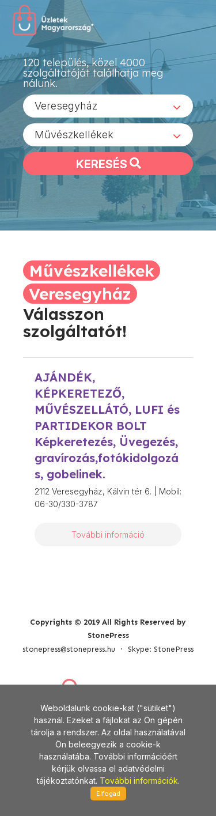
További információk (139, 780)
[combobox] (108, 106)
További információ (108, 534)
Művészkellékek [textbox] (74, 135)
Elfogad (108, 793)
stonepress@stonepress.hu (68, 649)
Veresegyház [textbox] (66, 106)
